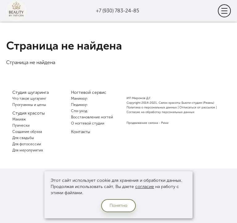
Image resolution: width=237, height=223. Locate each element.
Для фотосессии (26, 144)
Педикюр (79, 105)
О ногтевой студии (87, 123)
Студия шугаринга (30, 92)
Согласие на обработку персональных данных (160, 112)
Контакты (80, 131)
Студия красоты (28, 113)
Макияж (19, 119)
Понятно (118, 205)
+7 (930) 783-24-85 (117, 11)
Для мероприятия (27, 150)
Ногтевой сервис (88, 92)
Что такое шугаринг (29, 98)
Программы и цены (29, 105)
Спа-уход (79, 111)
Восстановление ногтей (92, 117)
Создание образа (27, 131)
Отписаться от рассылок (197, 107)
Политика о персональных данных (152, 107)
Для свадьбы (23, 138)
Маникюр (79, 98)
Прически (21, 125)
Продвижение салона (142, 123)
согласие (144, 186)
